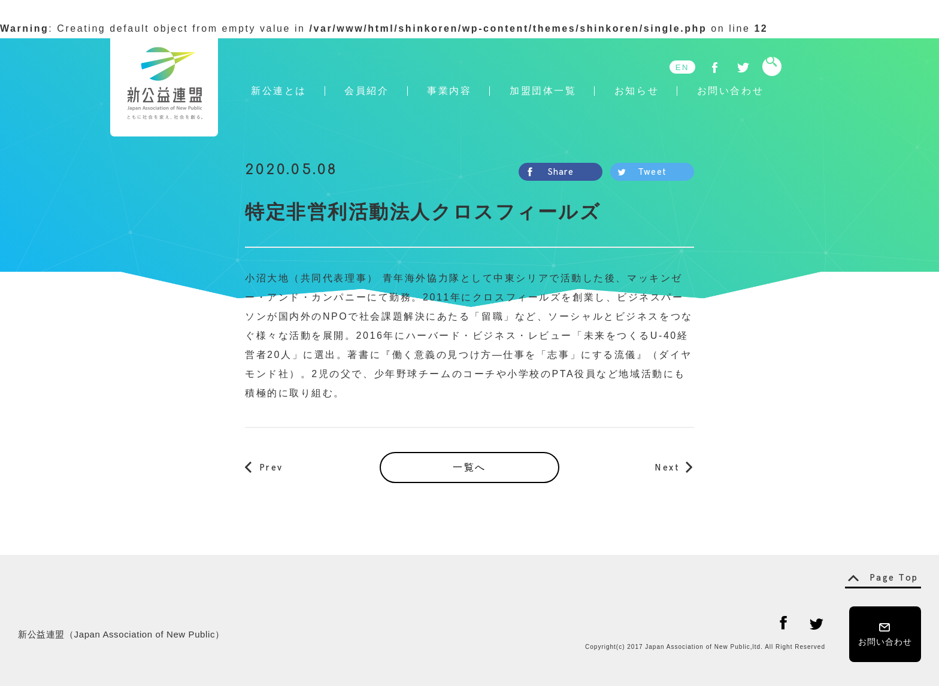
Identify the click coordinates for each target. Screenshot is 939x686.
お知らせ (636, 91)
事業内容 (449, 91)
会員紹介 (366, 91)
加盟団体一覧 (543, 91)
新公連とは (279, 91)
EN (682, 67)
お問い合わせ (730, 91)
